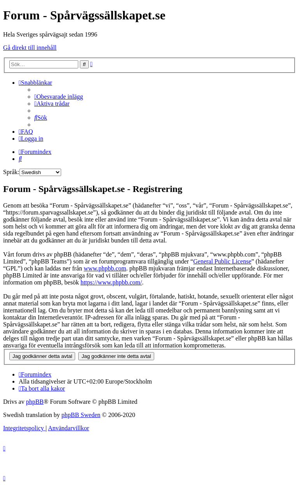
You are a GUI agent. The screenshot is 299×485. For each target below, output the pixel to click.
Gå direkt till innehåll (29, 47)
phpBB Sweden (81, 415)
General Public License (222, 261)
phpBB (35, 401)
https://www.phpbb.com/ (111, 282)
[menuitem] (58, 96)
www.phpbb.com (105, 268)
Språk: (11, 172)
